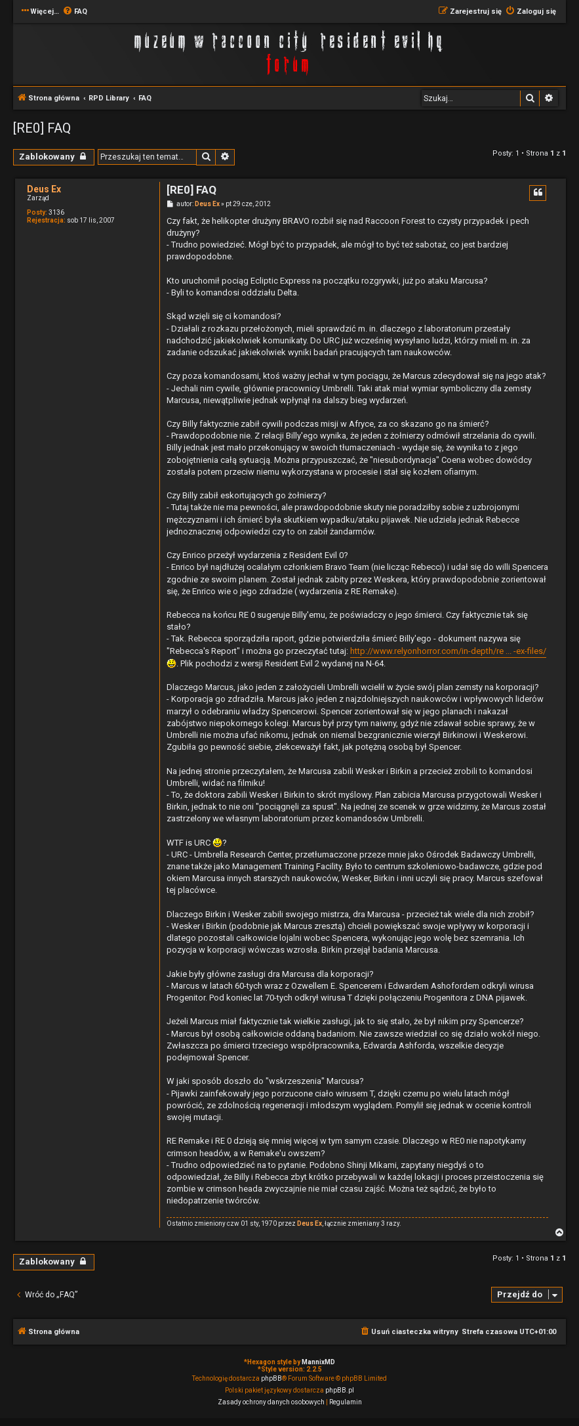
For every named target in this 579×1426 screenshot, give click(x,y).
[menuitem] (74, 12)
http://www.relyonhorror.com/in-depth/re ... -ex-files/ (448, 651)
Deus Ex (44, 189)
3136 (56, 212)
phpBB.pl (339, 1390)
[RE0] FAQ (42, 128)
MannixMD (318, 1362)
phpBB (271, 1378)
